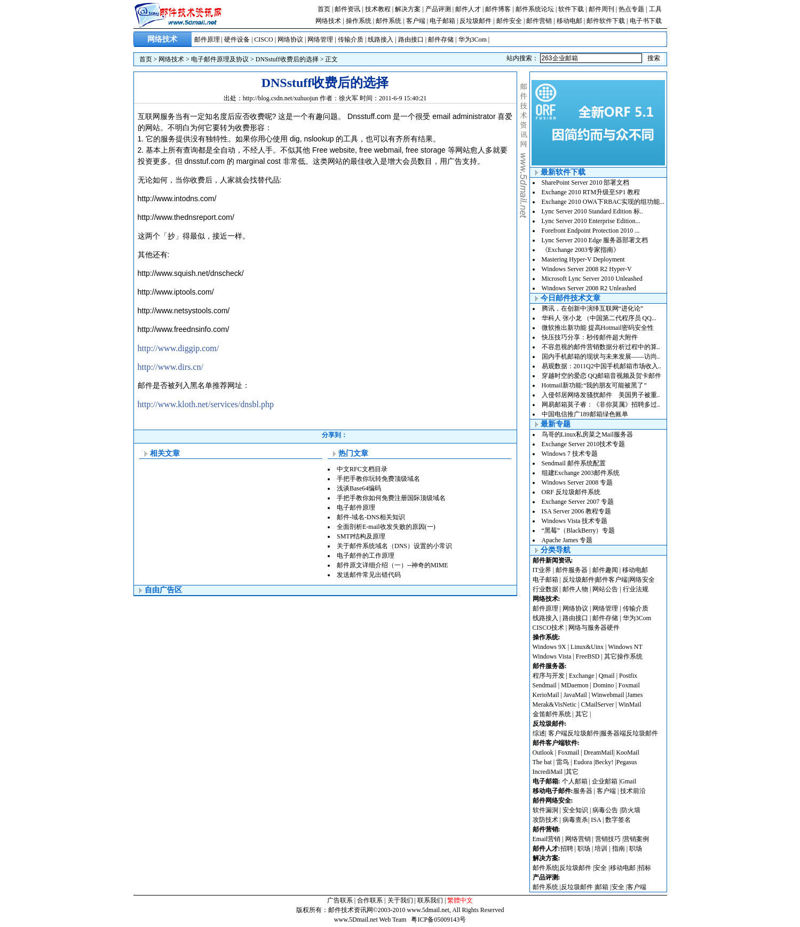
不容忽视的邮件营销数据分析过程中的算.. (601, 347)
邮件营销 (539, 21)
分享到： (334, 435)
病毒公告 (605, 810)
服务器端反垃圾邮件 (629, 733)
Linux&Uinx (587, 647)
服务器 (582, 791)
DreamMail (598, 752)
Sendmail (545, 685)
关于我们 (400, 900)
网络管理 (320, 39)
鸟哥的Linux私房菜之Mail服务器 (587, 434)
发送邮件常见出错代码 (369, 575)
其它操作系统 (623, 656)
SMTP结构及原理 (361, 536)
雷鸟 (562, 762)
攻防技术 (545, 819)
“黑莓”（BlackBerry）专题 (578, 530)
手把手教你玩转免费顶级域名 (378, 478)
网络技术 (328, 21)
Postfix (628, 675)
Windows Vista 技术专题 (575, 521)
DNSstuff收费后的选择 (287, 59)
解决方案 (408, 9)
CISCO (263, 39)
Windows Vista (553, 656)
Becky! (605, 762)
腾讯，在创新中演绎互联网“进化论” (593, 308)
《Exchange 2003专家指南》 (581, 249)
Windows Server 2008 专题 (577, 482)
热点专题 (631, 9)
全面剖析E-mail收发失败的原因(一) (386, 526)
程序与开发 (549, 675)
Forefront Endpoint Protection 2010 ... (591, 230)
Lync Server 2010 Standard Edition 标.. (592, 211)
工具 (655, 9)
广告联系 (340, 900)
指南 (618, 848)
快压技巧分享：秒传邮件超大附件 (590, 337)
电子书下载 (646, 21)
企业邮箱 (604, 781)
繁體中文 (460, 900)
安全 (600, 867)
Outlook (543, 752)
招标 (644, 867)
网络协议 (290, 39)
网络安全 (642, 579)
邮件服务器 (572, 570)
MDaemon (574, 685)
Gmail (628, 781)
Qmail (607, 675)
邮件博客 (498, 9)
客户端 (415, 21)
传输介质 (350, 39)
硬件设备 (237, 39)
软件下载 (571, 9)
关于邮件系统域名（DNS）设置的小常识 (394, 546)
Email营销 (547, 839)
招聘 (566, 848)
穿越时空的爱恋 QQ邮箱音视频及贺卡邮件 (601, 375)
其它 (581, 714)
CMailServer (597, 704)
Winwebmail (607, 695)
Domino (603, 685)
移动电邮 (569, 21)
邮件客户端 (612, 579)
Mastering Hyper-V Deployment (583, 259)
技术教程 (378, 9)
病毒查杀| (577, 819)
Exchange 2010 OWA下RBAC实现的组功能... (603, 201)
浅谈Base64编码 (359, 488)
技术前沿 (633, 791)
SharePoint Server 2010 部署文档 (586, 182)
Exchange (581, 675)
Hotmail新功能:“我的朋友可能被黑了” (594, 385)
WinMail (630, 704)
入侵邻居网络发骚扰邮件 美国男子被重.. (601, 395)
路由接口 (411, 39)
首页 (324, 9)
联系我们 (430, 900)
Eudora (584, 762)
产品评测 (438, 9)
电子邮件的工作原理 (365, 555)
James (635, 695)
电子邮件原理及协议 (220, 59)
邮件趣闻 (605, 570)
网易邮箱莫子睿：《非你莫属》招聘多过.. (601, 404)
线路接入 (380, 39)
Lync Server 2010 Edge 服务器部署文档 (595, 240)
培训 (601, 848)
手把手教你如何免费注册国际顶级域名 (391, 498)
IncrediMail (548, 771)
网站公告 (605, 589)
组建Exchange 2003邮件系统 (581, 473)
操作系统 (358, 21)
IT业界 (543, 570)
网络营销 (578, 839)
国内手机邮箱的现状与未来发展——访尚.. (601, 356)
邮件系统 (388, 21)
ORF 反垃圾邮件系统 (571, 492)
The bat (542, 762)
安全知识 (575, 810)
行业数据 (546, 589)
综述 (539, 733)
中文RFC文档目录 (362, 469)
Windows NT (625, 647)
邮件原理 (207, 39)
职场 (583, 848)
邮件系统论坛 (535, 9)
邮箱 (602, 887)
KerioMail (546, 695)
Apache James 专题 (567, 540)
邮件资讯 (347, 9)
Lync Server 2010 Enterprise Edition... (591, 221)
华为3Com (472, 39)
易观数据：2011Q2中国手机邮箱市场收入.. (601, 366)
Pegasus (626, 762)
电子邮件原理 (356, 507)
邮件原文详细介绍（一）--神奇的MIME (392, 565)
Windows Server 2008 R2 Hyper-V (587, 269)
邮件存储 (441, 39)
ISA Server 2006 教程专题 (577, 511)
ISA (597, 819)
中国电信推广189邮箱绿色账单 (585, 414)
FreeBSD (588, 656)
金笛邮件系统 (552, 714)
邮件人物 (575, 589)
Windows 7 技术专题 (570, 453)
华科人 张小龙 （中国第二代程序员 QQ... (599, 318)
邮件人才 (468, 9)
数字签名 (618, 819)
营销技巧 (608, 839)
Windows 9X (549, 647)
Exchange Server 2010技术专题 (583, 444)
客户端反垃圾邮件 (573, 733)
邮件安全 (509, 21)
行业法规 (635, 589)
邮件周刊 (601, 9)
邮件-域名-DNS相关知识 (371, 517)
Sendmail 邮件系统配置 (574, 463)
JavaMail (575, 695)
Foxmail (629, 685)
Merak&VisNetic (555, 704)
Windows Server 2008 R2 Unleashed (589, 288)
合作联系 (370, 900)
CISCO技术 (548, 627)
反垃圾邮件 (476, 21)
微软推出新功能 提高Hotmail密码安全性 (598, 327)
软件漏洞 (545, 810)
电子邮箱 (442, 21)
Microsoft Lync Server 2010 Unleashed (592, 278)
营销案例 (636, 839)
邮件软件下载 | (608, 21)
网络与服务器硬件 (594, 627)
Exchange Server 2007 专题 (578, 501)
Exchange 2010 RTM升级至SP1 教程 (591, 192)
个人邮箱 (575, 781)
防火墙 (630, 810)
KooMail (627, 752)
